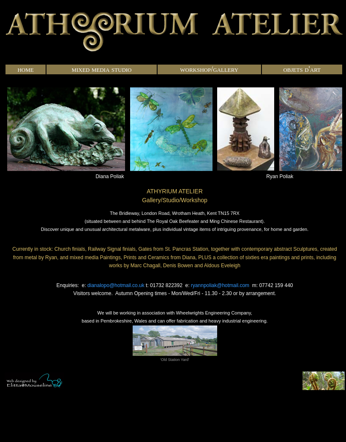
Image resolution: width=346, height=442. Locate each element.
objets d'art (302, 69)
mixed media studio (102, 69)
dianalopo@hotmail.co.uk (115, 285)
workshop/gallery (209, 69)
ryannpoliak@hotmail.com (220, 285)
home (25, 69)
